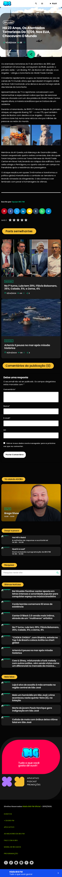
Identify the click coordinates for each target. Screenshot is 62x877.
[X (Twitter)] (6, 863)
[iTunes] (16, 863)
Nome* (6, 406)
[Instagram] (21, 863)
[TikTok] (11, 863)
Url (4, 430)
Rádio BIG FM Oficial (32, 806)
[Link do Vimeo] (7, 4)
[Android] (32, 863)
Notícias (8, 22)
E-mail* (6, 418)
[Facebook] (26, 863)
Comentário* (9, 389)
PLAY (53, 3)
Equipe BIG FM (18, 202)
